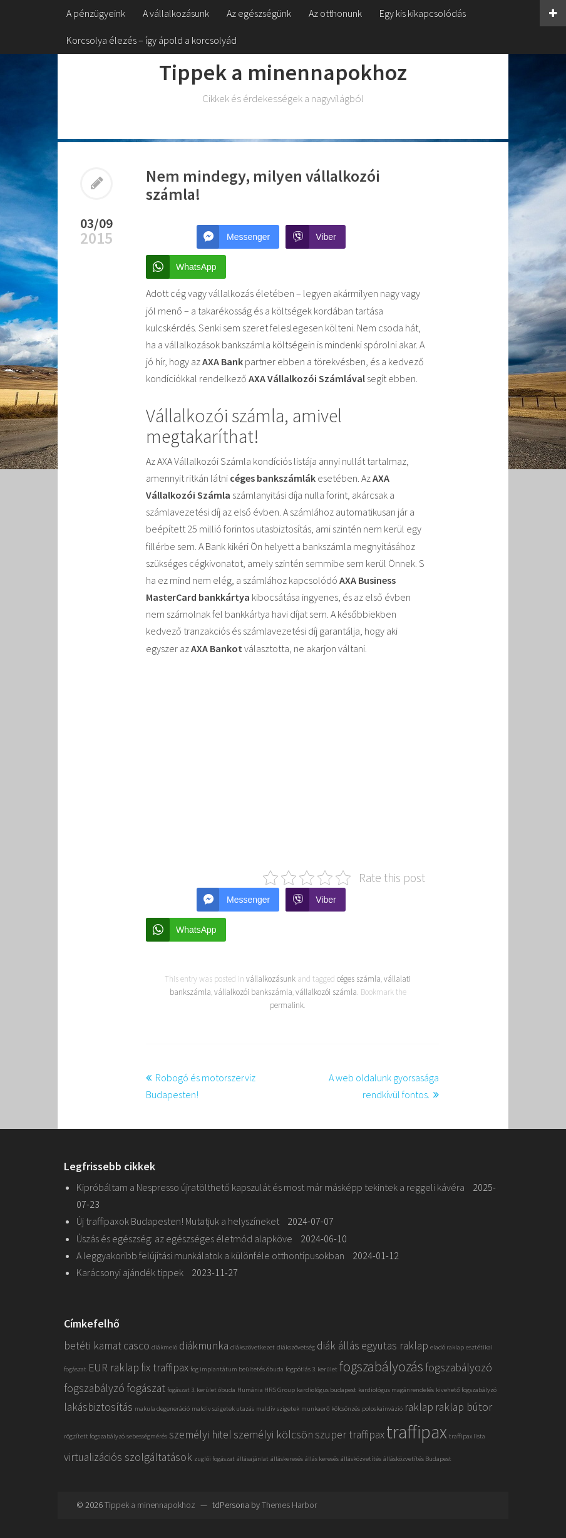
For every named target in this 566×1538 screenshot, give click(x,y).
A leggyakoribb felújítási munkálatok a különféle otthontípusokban (210, 1255)
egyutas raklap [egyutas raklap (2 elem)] (394, 1346)
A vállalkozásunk (176, 13)
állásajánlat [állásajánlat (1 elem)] (253, 1459)
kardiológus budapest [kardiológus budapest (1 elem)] (326, 1390)
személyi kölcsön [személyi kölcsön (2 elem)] (273, 1435)
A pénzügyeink (95, 13)
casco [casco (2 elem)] (136, 1346)
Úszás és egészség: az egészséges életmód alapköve (184, 1238)
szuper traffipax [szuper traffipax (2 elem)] (349, 1435)
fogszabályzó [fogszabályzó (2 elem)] (94, 1388)
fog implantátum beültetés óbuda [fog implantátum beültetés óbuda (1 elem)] (237, 1369)
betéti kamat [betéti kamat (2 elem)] (92, 1346)
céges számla (359, 979)
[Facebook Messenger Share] (238, 237)
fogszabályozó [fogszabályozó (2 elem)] (458, 1367)
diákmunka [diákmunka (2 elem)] (204, 1346)
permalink (287, 1005)
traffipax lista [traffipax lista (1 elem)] (467, 1436)
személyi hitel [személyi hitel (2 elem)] (200, 1435)
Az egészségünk (259, 13)
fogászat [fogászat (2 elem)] (145, 1388)
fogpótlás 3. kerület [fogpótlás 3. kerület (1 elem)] (311, 1369)
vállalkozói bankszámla (253, 992)
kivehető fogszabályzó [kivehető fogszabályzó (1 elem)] (466, 1390)
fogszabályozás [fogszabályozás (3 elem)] (381, 1366)
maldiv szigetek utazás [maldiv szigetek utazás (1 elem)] (223, 1409)
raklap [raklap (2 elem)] (418, 1407)
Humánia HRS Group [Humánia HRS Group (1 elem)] (266, 1390)
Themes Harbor (289, 1504)
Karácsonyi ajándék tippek (129, 1272)
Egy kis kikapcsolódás (422, 13)
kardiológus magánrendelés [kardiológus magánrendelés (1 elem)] (396, 1390)
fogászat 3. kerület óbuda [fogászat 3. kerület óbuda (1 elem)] (201, 1390)
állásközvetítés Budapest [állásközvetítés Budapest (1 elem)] (417, 1459)
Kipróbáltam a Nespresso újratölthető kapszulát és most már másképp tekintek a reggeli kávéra (270, 1187)
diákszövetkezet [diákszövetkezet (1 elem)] (252, 1347)
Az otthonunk (335, 13)
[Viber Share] (315, 237)
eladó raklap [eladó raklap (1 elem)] (447, 1347)
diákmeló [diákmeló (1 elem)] (164, 1347)
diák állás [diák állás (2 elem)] (338, 1346)
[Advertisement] (288, 762)
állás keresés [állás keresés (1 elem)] (322, 1459)
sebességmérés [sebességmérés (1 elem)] (146, 1436)
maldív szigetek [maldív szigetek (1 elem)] (277, 1409)
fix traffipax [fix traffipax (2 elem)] (164, 1367)
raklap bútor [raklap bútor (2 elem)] (463, 1407)
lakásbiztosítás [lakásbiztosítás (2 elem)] (98, 1407)
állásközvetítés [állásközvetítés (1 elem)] (361, 1459)
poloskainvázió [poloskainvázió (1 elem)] (382, 1409)
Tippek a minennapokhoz (283, 72)
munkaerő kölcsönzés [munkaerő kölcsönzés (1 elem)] (330, 1409)
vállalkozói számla (326, 992)
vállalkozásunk (271, 979)
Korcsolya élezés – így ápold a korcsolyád (151, 40)
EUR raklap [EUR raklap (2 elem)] (113, 1367)
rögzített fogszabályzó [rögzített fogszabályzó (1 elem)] (94, 1436)
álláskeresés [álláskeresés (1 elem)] (286, 1459)
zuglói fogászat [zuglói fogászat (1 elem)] (214, 1459)
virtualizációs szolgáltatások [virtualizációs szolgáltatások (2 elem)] (128, 1457)
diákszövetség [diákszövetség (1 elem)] (296, 1347)
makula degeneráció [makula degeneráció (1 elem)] (162, 1409)
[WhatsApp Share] (186, 267)
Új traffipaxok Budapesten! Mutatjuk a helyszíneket (177, 1221)
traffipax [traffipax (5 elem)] (416, 1431)
